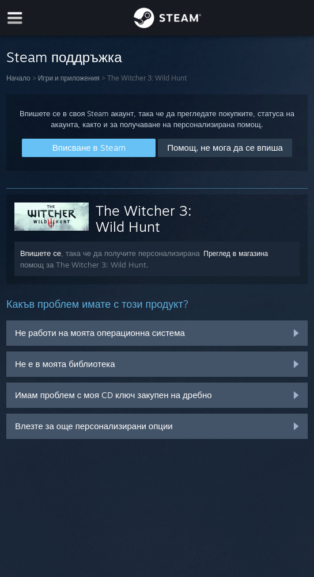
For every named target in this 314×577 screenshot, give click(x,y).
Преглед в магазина (235, 253)
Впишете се (40, 253)
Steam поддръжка (64, 57)
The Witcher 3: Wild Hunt (144, 218)
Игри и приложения (69, 78)
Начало (18, 78)
